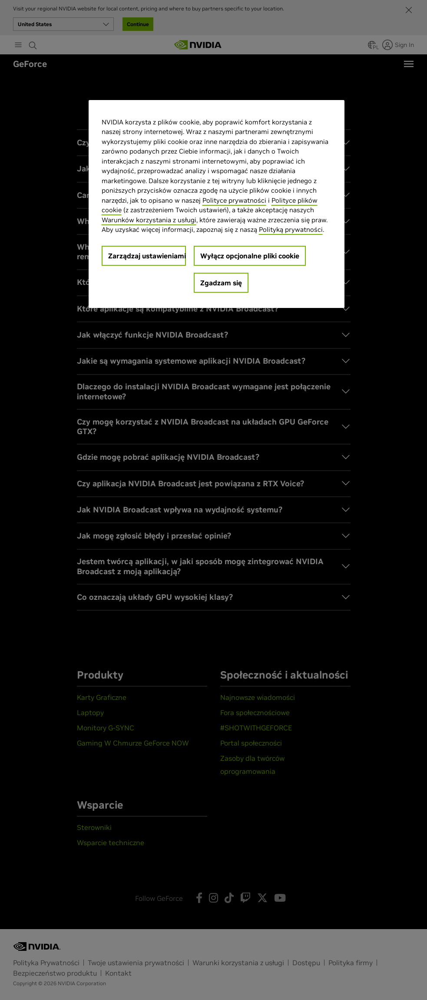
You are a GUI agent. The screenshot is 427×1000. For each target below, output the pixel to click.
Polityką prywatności (291, 229)
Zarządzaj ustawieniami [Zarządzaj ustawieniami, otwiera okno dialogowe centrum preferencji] (147, 255)
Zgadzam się (221, 282)
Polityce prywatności (234, 200)
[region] (217, 204)
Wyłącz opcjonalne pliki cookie (249, 255)
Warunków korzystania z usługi (149, 220)
